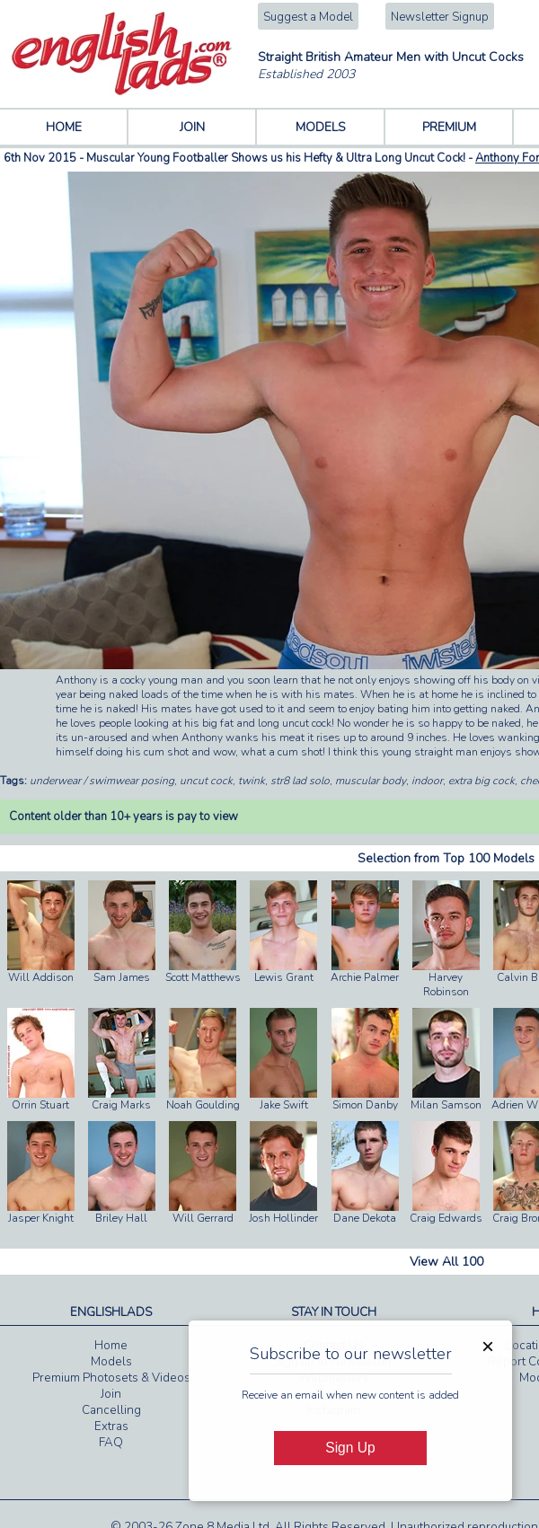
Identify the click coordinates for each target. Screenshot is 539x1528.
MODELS (321, 127)
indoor (427, 780)
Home (111, 1346)
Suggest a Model (308, 17)
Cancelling (111, 1410)
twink (251, 780)
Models (111, 1362)
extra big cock (481, 780)
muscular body (370, 780)
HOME (64, 127)
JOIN (192, 127)
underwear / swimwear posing (102, 780)
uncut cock (206, 780)
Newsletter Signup (440, 17)
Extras (111, 1426)
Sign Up (350, 1447)
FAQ (111, 1443)
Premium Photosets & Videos (111, 1378)
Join (111, 1394)
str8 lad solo (300, 780)
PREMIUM (449, 127)
